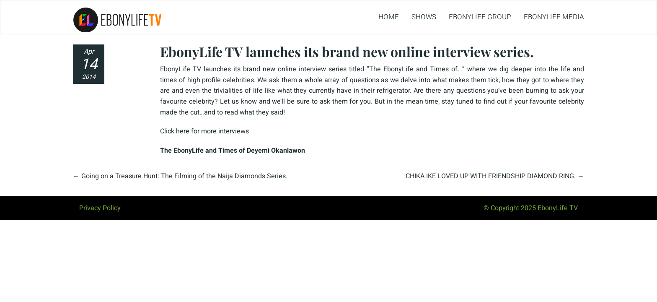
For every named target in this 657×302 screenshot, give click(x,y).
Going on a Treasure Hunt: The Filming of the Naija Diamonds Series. (184, 176)
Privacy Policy (100, 208)
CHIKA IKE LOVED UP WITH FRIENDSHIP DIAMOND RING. (491, 176)
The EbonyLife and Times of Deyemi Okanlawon (232, 151)
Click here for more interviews (204, 131)
